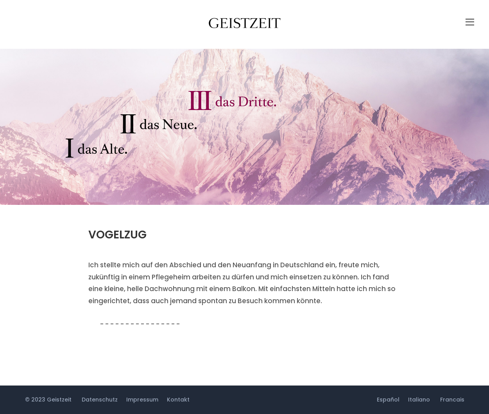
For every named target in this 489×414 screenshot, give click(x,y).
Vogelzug (117, 234)
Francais (452, 399)
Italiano (419, 399)
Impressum (142, 399)
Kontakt (178, 399)
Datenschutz (100, 399)
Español (388, 399)
